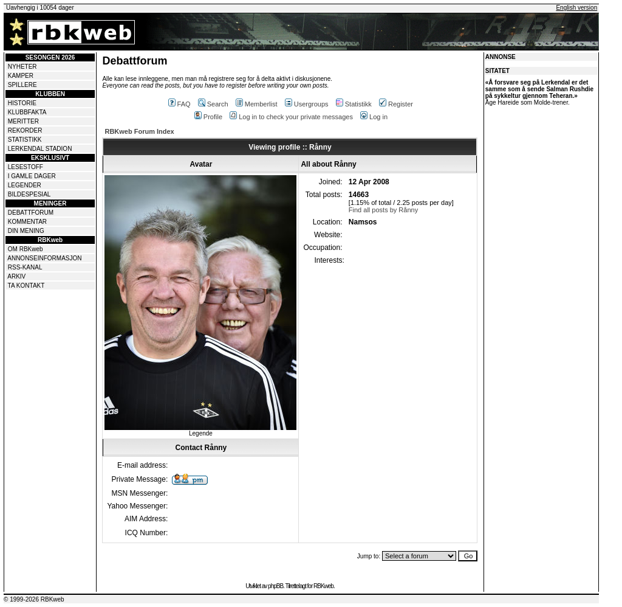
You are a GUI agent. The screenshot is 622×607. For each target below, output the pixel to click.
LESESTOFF (25, 167)
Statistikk (354, 104)
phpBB (275, 586)
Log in (374, 116)
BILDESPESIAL (29, 194)
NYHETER (22, 66)
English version (576, 7)
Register (396, 104)
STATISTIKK (25, 139)
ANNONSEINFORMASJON (44, 258)
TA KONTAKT (26, 285)
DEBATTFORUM (30, 212)
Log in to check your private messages (291, 116)
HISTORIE (22, 103)
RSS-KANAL (25, 267)
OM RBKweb (25, 249)
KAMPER (20, 75)
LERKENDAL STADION (40, 148)
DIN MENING (26, 230)
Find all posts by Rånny (383, 209)
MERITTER (23, 121)
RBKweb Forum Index (139, 131)
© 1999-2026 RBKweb (34, 599)
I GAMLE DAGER (32, 176)
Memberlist (257, 104)
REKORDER (25, 130)
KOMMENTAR (27, 221)
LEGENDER (24, 185)
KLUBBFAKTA (27, 112)
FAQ (179, 104)
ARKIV (16, 276)
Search (213, 104)
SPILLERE (22, 85)
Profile (208, 116)
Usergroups (307, 104)
